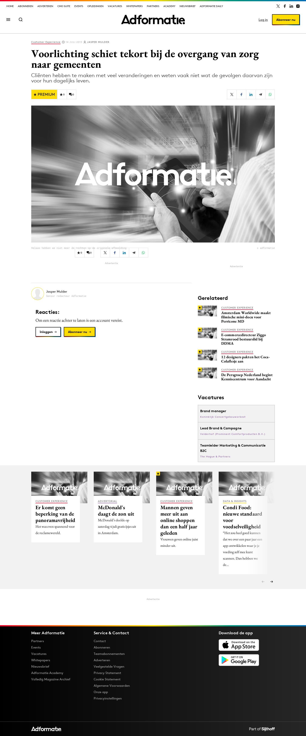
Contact (100, 641)
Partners (153, 6)
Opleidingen (95, 6)
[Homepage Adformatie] (153, 19)
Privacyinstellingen (108, 698)
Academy (169, 6)
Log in (263, 20)
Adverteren (45, 6)
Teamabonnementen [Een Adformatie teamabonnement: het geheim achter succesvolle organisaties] (109, 654)
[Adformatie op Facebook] (284, 6)
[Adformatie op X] (278, 6)
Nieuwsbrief (188, 6)
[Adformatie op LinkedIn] (291, 6)
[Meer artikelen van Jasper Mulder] (111, 293)
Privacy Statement (107, 673)
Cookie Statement (107, 679)
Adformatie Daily (211, 6)
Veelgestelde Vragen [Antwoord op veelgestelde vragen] (109, 666)
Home (10, 6)
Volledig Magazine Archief (50, 679)
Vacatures (115, 6)
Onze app (101, 692)
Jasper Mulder (98, 42)
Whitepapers (134, 6)
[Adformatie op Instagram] (298, 6)
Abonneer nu (285, 20)
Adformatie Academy (47, 673)
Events (78, 6)
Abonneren (25, 6)
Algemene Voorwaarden (112, 686)
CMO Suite (63, 6)
